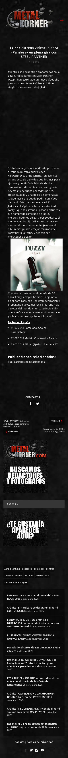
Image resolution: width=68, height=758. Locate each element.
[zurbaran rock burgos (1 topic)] (15, 582)
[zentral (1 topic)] (50, 568)
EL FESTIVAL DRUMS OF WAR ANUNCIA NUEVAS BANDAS (30, 637)
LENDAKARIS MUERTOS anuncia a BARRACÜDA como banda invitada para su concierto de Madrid (33, 623)
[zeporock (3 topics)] (27, 568)
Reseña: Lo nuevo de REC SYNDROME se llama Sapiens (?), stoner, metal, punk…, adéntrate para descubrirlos (31, 663)
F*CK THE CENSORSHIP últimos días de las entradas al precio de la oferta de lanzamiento (33, 681)
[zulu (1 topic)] (47, 575)
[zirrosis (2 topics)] (18, 575)
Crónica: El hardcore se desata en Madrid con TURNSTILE (32, 609)
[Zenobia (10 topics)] (8, 575)
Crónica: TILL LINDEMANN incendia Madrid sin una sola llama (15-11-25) (33, 710)
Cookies (19, 742)
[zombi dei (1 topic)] (39, 568)
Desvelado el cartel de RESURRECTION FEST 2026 (33, 649)
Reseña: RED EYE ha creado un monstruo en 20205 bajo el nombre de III (32, 725)
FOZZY (12, 79)
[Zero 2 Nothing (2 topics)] (12, 568)
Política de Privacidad (40, 742)
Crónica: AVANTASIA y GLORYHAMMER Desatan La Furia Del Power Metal (30, 695)
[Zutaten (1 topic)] (29, 575)
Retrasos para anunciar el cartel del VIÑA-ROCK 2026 (33, 597)
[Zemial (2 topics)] (39, 575)
